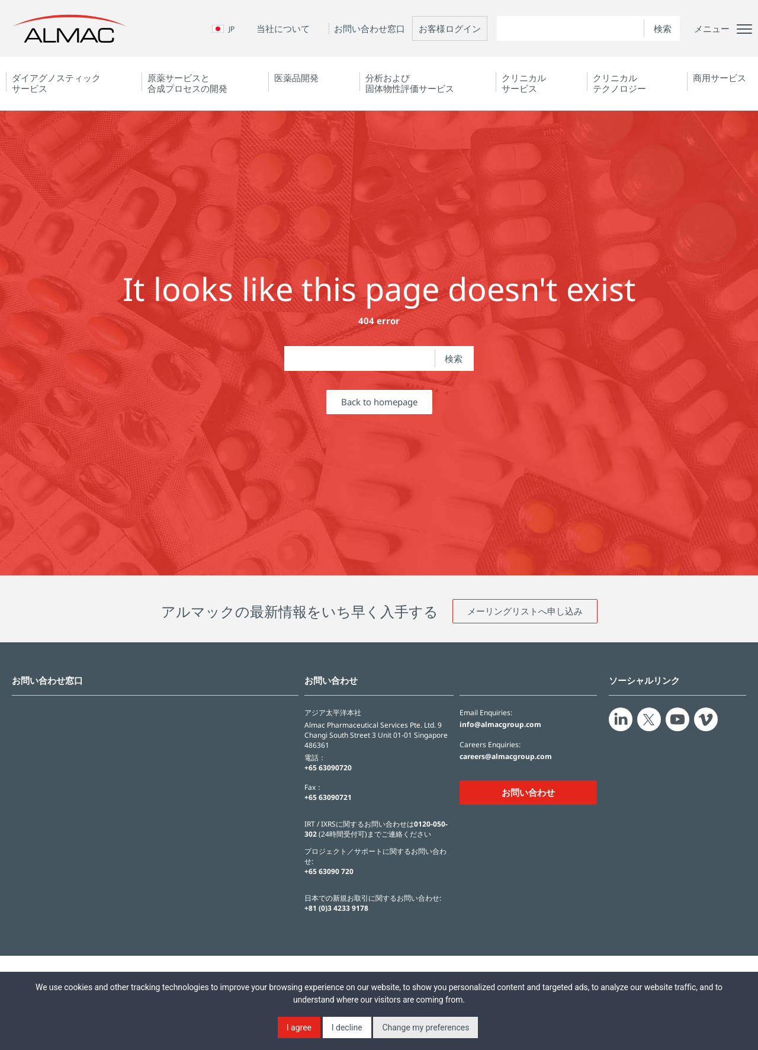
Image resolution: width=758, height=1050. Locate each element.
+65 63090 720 (329, 871)
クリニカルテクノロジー (619, 83)
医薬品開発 (296, 78)
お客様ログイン (450, 28)
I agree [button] (299, 1027)
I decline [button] (347, 1027)
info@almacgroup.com (500, 724)
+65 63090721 (328, 797)
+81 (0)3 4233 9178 (336, 908)
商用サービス (719, 78)
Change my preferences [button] (425, 1027)
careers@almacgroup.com (506, 756)
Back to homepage (379, 402)
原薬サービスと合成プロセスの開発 (187, 83)
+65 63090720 (328, 768)
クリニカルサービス (524, 83)
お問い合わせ (528, 792)
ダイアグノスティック (56, 83)
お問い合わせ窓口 (369, 28)
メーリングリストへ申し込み (525, 611)
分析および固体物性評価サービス (409, 83)
